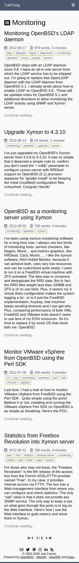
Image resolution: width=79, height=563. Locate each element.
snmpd (36, 57)
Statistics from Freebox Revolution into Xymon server (39, 439)
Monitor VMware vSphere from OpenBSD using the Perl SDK (34, 358)
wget (39, 460)
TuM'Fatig (12, 5)
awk (9, 455)
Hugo (70, 557)
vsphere (25, 382)
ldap (9, 53)
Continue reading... (19, 115)
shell (29, 460)
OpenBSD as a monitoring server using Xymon (35, 214)
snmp (24, 57)
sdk (64, 377)
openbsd (12, 57)
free (18, 455)
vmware (11, 382)
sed (20, 460)
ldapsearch (46, 53)
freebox (28, 455)
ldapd (32, 53)
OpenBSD (27, 557)
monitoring (63, 53)
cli (8, 377)
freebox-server (46, 455)
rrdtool (10, 460)
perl (55, 377)
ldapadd (20, 53)
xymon (48, 57)
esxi (15, 377)
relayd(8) (55, 557)
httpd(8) (41, 557)
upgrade (43, 145)
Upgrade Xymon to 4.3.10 (35, 132)
